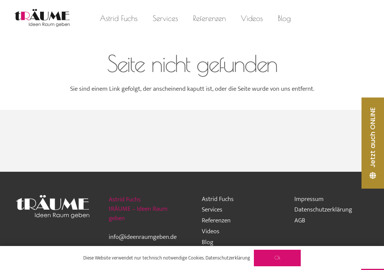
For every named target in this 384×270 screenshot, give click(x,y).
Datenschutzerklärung (323, 209)
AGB (299, 220)
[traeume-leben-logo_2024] (42, 18)
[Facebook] (341, 18)
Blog (207, 242)
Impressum (309, 199)
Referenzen (216, 220)
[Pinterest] (368, 18)
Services (212, 209)
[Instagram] (314, 18)
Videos (210, 231)
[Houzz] (327, 18)
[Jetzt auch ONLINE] (373, 143)
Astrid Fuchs (218, 199)
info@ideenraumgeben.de (143, 237)
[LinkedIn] (354, 18)
